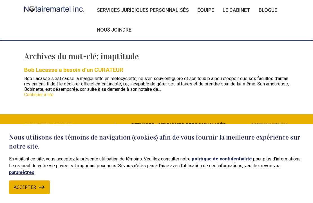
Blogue (268, 10)
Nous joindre (114, 30)
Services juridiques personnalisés (143, 10)
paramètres (21, 172)
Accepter (29, 187)
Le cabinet (236, 10)
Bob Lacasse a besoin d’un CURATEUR (73, 70)
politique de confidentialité (222, 159)
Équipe (205, 10)
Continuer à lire (38, 94)
